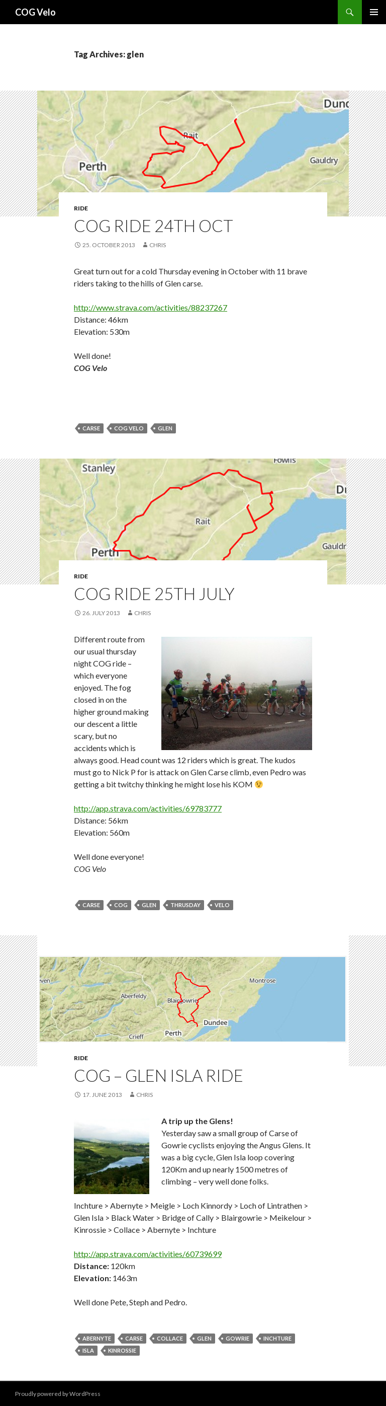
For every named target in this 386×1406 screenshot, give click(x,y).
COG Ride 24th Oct (153, 225)
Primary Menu (374, 12)
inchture (277, 1338)
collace (170, 1338)
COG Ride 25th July (154, 593)
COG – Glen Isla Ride (158, 1075)
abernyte (96, 1338)
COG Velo (35, 12)
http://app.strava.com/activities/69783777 (148, 808)
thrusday (185, 905)
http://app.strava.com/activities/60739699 (148, 1254)
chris (157, 245)
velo (222, 905)
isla (88, 1350)
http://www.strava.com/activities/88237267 (150, 307)
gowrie (237, 1338)
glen (165, 428)
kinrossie (122, 1350)
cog (121, 905)
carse (91, 428)
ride (81, 208)
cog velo (129, 428)
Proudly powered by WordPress (58, 1393)
